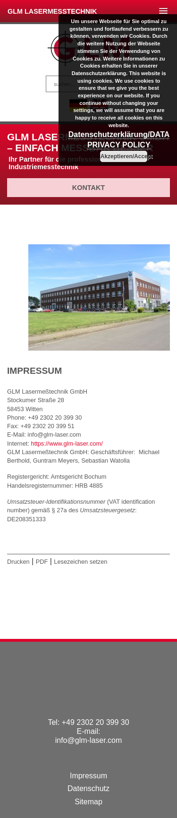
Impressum (88, 776)
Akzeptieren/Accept (124, 156)
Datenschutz (88, 788)
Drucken (18, 561)
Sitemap (88, 802)
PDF (42, 561)
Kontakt (88, 187)
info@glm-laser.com (88, 740)
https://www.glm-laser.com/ (67, 443)
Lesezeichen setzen (80, 561)
